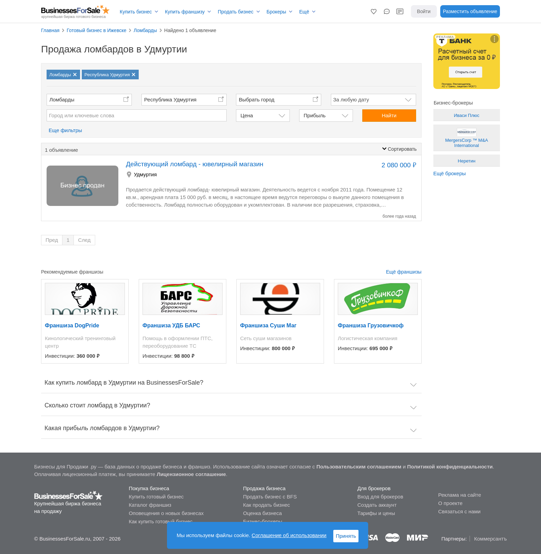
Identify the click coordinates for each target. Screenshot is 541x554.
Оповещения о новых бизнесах (166, 513)
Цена (246, 115)
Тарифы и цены (376, 513)
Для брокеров (374, 488)
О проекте (450, 503)
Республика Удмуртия (170, 99)
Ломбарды (61, 99)
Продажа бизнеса (264, 488)
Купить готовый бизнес (156, 496)
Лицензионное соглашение (191, 474)
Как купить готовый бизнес (161, 521)
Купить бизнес (136, 11)
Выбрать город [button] (256, 99)
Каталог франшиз (150, 505)
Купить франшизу (185, 11)
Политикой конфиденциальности (450, 466)
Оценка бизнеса (262, 513)
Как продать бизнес (266, 505)
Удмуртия (145, 174)
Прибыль (314, 115)
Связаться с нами (459, 511)
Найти (389, 115)
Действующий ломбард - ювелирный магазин (194, 164)
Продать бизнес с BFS (270, 496)
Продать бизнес (235, 11)
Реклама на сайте (459, 495)
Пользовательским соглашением (358, 466)
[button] (373, 11)
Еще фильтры (65, 130)
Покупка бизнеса (149, 488)
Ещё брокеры (449, 173)
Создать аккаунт (377, 505)
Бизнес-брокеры (262, 521)
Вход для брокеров (380, 496)
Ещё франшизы (404, 272)
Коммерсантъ (490, 539)
